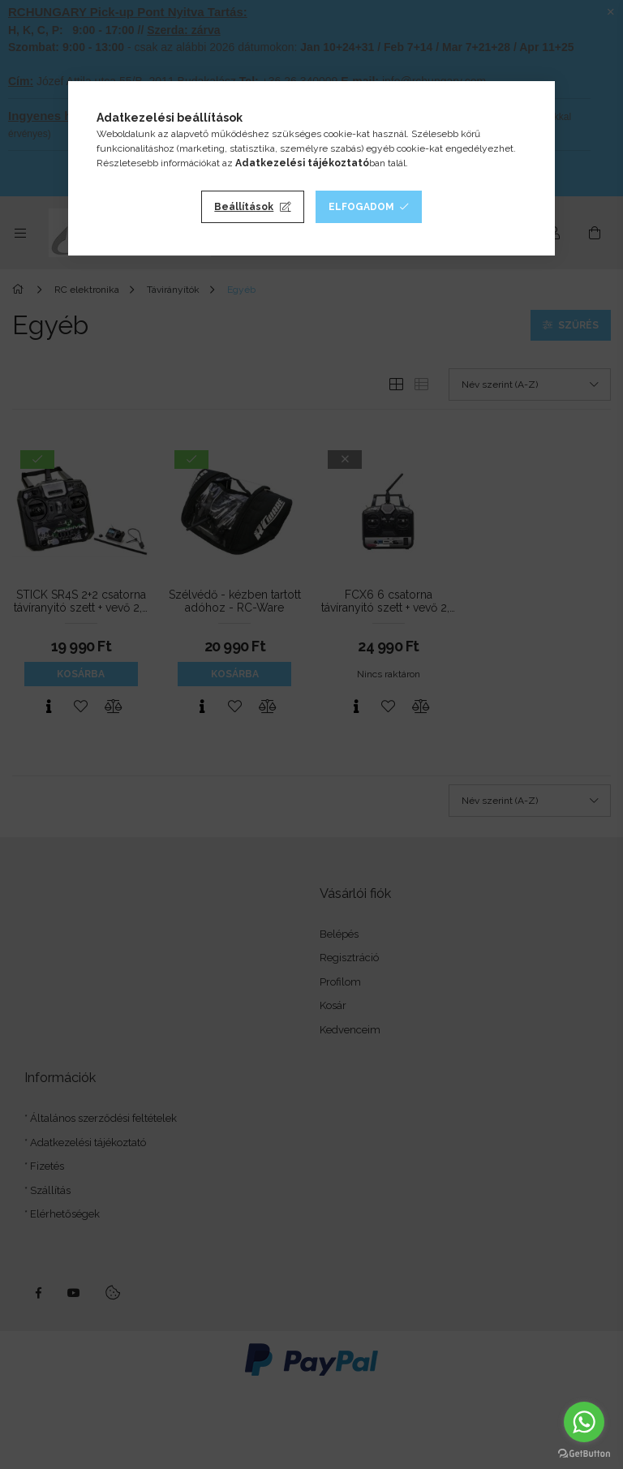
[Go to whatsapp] (584, 1422)
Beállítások (243, 207)
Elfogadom (361, 207)
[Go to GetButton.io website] (584, 1453)
